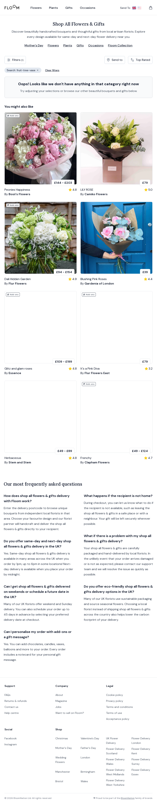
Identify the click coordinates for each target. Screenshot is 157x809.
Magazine (61, 701)
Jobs (58, 707)
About (59, 695)
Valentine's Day (90, 738)
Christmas (61, 738)
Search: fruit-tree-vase (24, 71)
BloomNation (128, 798)
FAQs (7, 695)
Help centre (11, 713)
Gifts (80, 45)
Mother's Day (34, 45)
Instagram (10, 744)
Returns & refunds (15, 701)
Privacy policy (114, 701)
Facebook (10, 738)
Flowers (53, 45)
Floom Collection (120, 45)
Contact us (11, 707)
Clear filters (52, 70)
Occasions (95, 45)
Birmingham (88, 771)
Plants (67, 45)
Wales (84, 781)
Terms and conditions (119, 707)
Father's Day (88, 748)
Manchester (62, 771)
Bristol (59, 781)
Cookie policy (114, 695)
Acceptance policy (117, 719)
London (85, 757)
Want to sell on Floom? (69, 713)
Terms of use (114, 713)
